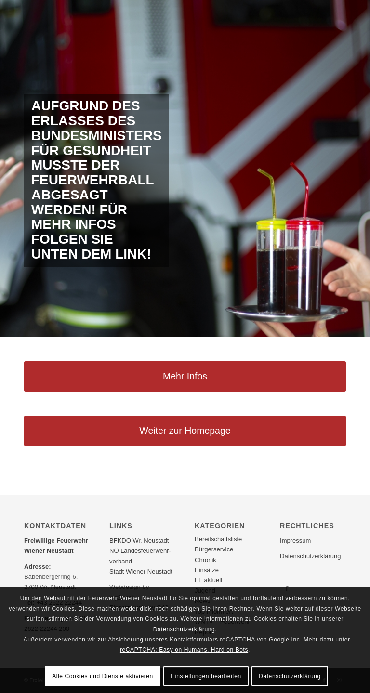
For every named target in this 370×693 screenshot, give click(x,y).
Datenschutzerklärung (310, 556)
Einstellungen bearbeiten (206, 676)
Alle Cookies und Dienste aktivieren (102, 676)
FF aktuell (208, 580)
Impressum (295, 540)
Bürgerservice (214, 549)
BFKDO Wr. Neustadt (139, 540)
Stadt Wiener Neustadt (140, 571)
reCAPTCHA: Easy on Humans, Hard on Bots (184, 649)
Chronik (205, 559)
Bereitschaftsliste (218, 539)
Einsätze (207, 570)
